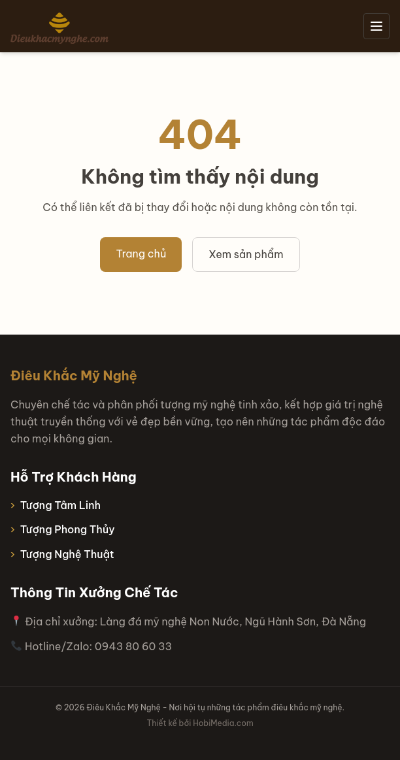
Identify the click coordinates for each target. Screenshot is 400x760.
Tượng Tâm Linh (60, 505)
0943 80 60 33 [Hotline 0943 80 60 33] (133, 646)
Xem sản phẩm (245, 254)
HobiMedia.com (223, 723)
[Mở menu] (376, 26)
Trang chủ (141, 253)
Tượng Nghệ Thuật (67, 554)
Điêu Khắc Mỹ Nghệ (73, 375)
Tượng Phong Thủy (67, 529)
